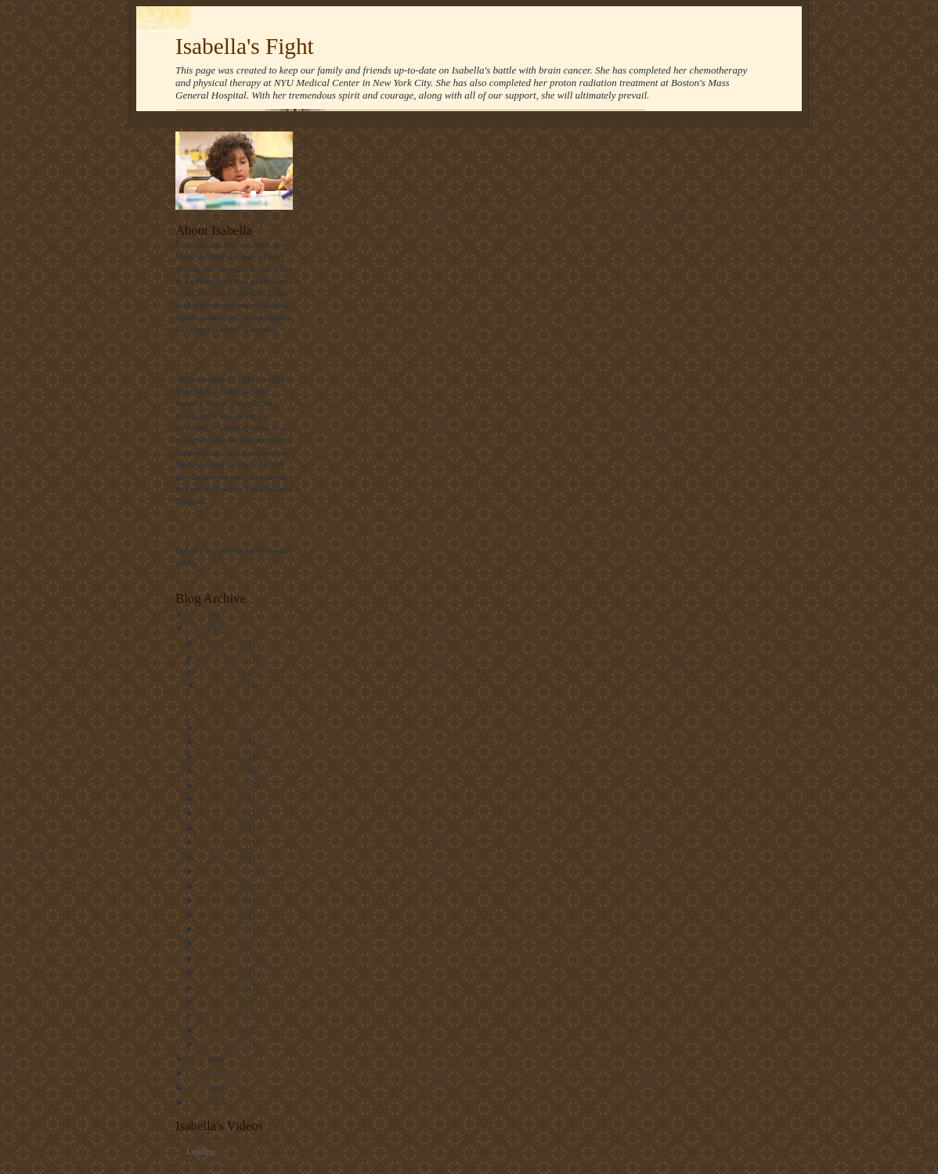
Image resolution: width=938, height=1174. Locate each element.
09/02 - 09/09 (224, 799)
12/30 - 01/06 (224, 642)
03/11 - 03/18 (224, 958)
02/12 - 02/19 (224, 987)
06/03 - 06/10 (224, 886)
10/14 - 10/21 (224, 741)
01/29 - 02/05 (224, 1015)
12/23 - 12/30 (224, 657)
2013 (198, 613)
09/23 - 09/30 (224, 770)
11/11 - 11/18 (224, 685)
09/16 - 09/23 (224, 785)
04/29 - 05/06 (224, 914)
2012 (198, 628)
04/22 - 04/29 (224, 929)
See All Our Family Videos (234, 1139)
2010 (198, 1073)
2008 (198, 1102)
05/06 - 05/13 (224, 900)
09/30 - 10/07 (224, 756)
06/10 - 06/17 (224, 871)
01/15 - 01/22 (224, 1044)
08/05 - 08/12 (224, 828)
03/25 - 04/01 (224, 943)
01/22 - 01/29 (224, 1030)
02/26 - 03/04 (224, 972)
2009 (198, 1088)
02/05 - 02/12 (224, 1001)
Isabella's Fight (244, 46)
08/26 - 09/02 (224, 813)
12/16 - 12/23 (224, 671)
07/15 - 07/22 (224, 842)
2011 (198, 1059)
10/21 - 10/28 (224, 727)
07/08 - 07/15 (224, 857)
